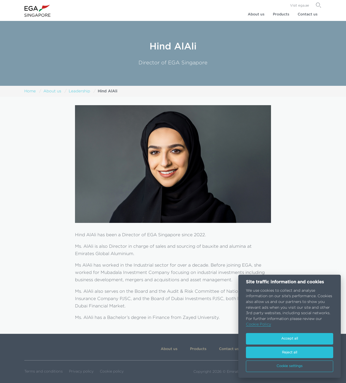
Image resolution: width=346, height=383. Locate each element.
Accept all (289, 338)
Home (30, 91)
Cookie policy (112, 371)
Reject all (289, 352)
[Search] (318, 5)
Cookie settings (289, 366)
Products (281, 14)
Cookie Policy (258, 324)
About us (256, 14)
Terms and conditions (43, 371)
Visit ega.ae (299, 5)
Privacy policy (81, 371)
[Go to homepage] (37, 11)
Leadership (79, 91)
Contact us (308, 14)
